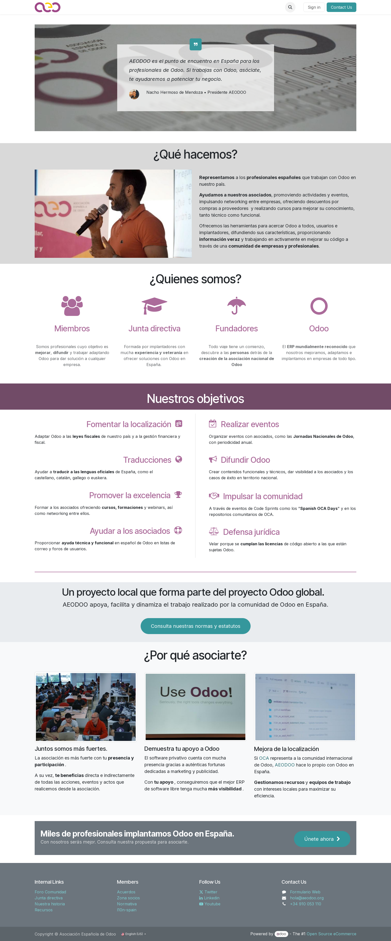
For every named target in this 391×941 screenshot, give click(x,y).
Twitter (208, 891)
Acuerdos (126, 891)
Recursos (44, 909)
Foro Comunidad (50, 891)
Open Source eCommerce (331, 933)
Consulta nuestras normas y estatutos (195, 626)
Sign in (314, 7)
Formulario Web (305, 891)
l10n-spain (126, 909)
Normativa (127, 903)
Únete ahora (322, 839)
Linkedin (209, 897)
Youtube (209, 903)
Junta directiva (49, 897)
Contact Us (341, 7)
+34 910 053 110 (305, 903)
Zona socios (128, 897)
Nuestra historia (50, 903)
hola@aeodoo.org (307, 897)
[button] (290, 7)
